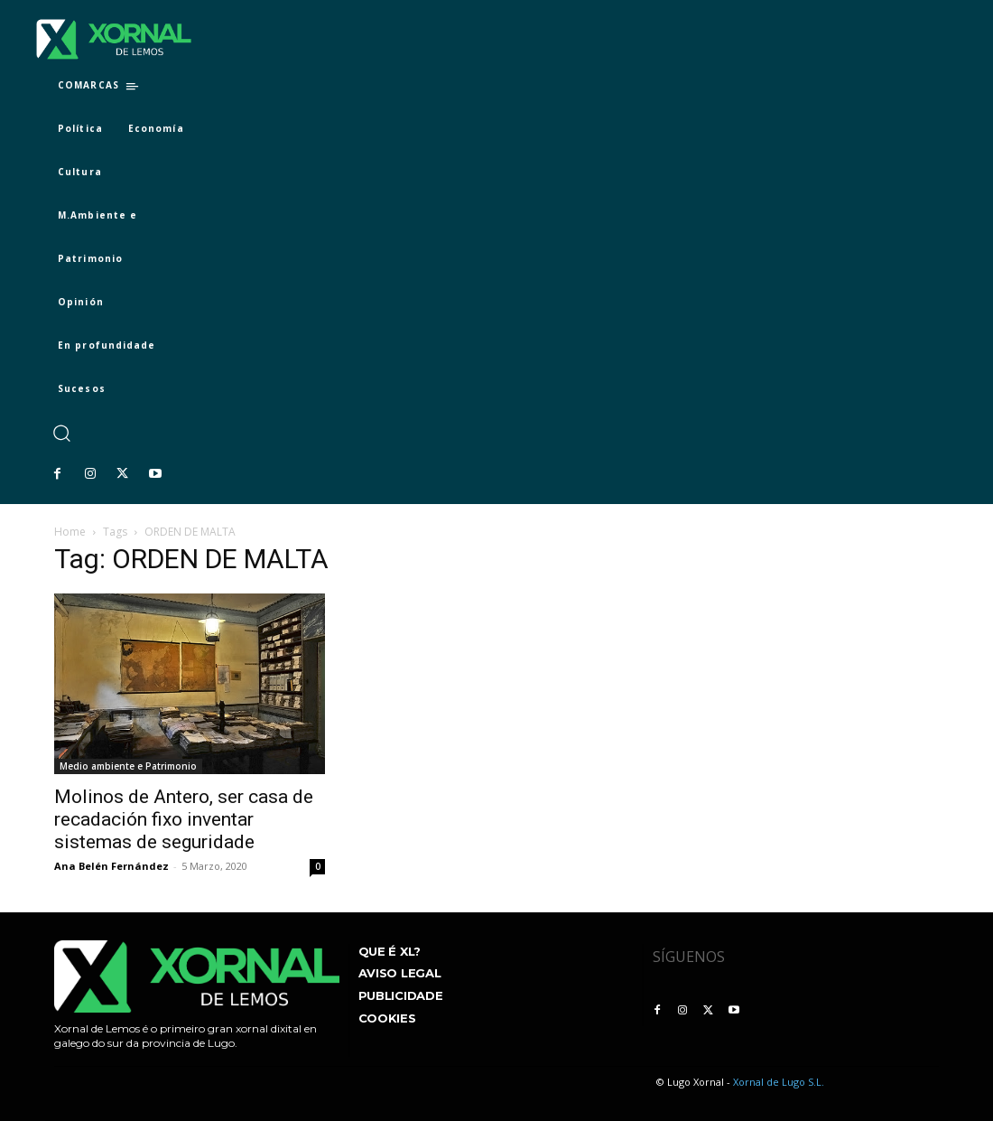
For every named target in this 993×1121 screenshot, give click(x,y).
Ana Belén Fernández (111, 866)
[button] (61, 433)
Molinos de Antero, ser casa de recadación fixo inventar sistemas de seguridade (183, 819)
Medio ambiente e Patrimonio (128, 766)
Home (70, 531)
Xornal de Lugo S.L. (778, 1081)
